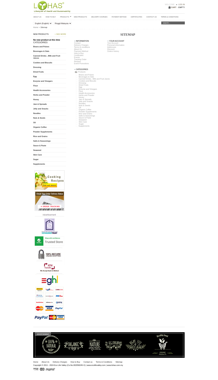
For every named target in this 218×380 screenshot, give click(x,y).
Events (77, 57)
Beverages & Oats (86, 77)
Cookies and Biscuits (87, 81)
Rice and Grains (85, 114)
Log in (181, 4)
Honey (81, 97)
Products (65, 17)
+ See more (60, 34)
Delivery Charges (99, 17)
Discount (111, 49)
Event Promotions (81, 63)
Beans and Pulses (86, 75)
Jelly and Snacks (86, 101)
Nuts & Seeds (84, 105)
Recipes (77, 61)
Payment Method (119, 17)
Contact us (87, 362)
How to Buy (51, 17)
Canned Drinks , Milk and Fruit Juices (94, 79)
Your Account (112, 43)
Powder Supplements (88, 112)
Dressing (82, 83)
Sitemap (118, 362)
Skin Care (83, 122)
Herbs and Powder (86, 95)
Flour (81, 91)
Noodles (82, 103)
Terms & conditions (169, 17)
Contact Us (151, 17)
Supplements (84, 126)
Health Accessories (87, 93)
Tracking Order (80, 59)
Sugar (81, 124)
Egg (80, 87)
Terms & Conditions (104, 362)
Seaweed (83, 120)
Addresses (111, 47)
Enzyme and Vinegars (88, 89)
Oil (80, 107)
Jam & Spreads (85, 99)
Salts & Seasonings (87, 116)
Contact (77, 43)
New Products (80, 17)
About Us (37, 17)
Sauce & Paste (85, 118)
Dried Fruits (83, 85)
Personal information (115, 45)
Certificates (136, 17)
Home (35, 27)
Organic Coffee (85, 110)
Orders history (113, 51)
